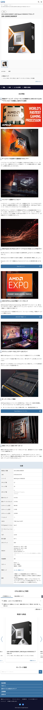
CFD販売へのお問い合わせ (12, 701)
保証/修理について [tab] (19, 596)
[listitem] (38, 609)
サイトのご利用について (32, 699)
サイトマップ (3, 701)
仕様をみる (38, 81)
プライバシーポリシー (16, 699)
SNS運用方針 (24, 699)
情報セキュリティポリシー (6, 699)
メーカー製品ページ (19, 570)
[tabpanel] (21, 604)
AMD (9, 71)
